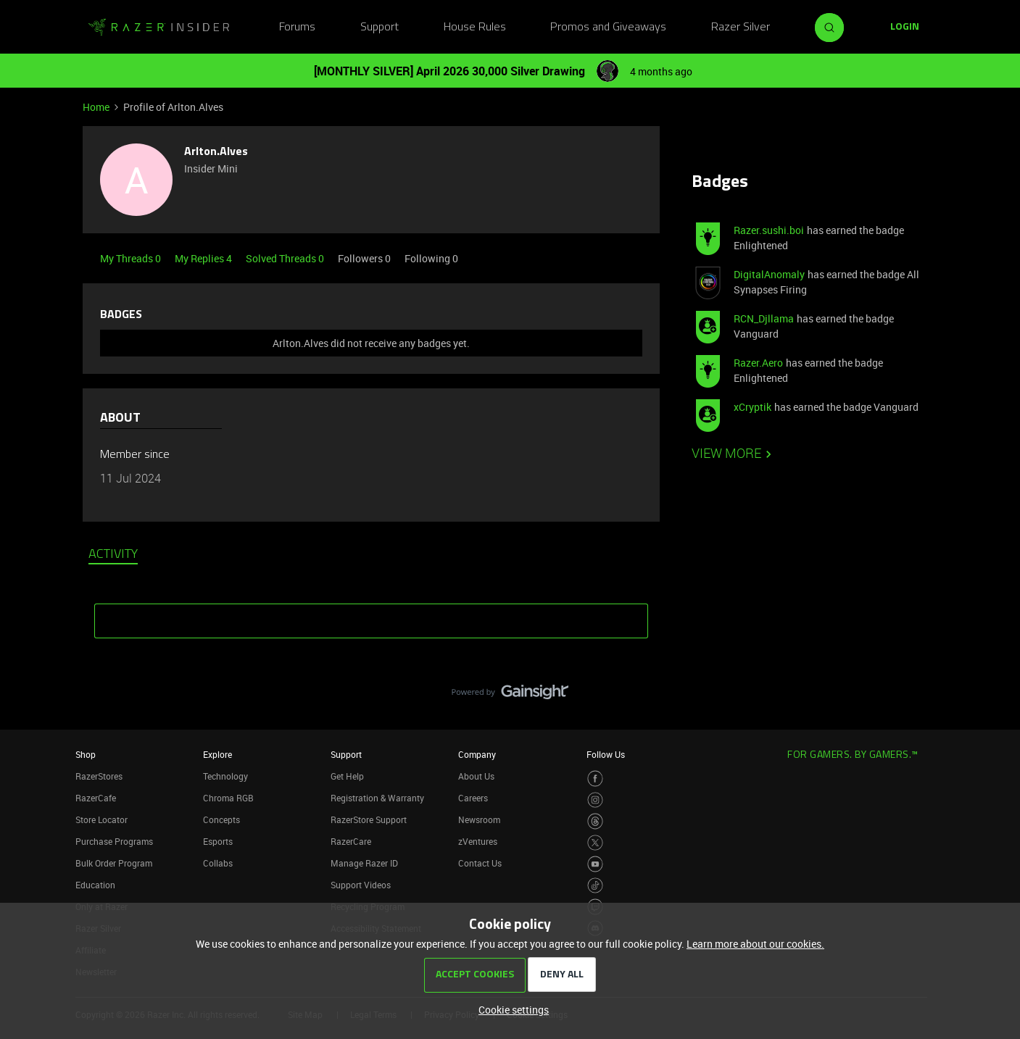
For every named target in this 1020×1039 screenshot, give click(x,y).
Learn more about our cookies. (755, 944)
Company (477, 754)
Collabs (218, 863)
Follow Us (605, 754)
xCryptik (752, 407)
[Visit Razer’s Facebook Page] (595, 778)
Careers (473, 798)
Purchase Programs (114, 841)
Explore (217, 754)
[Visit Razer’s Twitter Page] (595, 843)
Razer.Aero (758, 363)
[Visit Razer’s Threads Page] (595, 821)
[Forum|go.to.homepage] (159, 27)
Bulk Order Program (113, 863)
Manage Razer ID (364, 863)
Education (95, 884)
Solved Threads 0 (286, 258)
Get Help (347, 776)
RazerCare (351, 841)
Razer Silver (740, 27)
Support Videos (361, 884)
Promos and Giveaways (608, 27)
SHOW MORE (371, 615)
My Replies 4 (204, 258)
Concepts (221, 819)
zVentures (477, 841)
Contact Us (480, 863)
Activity (113, 555)
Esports (218, 841)
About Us (476, 776)
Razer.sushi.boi (769, 230)
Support (379, 27)
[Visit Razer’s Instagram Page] (595, 800)
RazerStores (99, 776)
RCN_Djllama (764, 318)
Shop (85, 754)
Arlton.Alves (216, 152)
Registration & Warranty (377, 798)
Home (96, 107)
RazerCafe (95, 798)
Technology (225, 776)
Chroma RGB (228, 798)
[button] (905, 27)
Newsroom (479, 819)
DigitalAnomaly (769, 274)
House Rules (475, 27)
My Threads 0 (131, 258)
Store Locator (101, 819)
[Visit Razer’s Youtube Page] (595, 864)
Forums (297, 27)
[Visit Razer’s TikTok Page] (595, 886)
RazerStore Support (369, 819)
